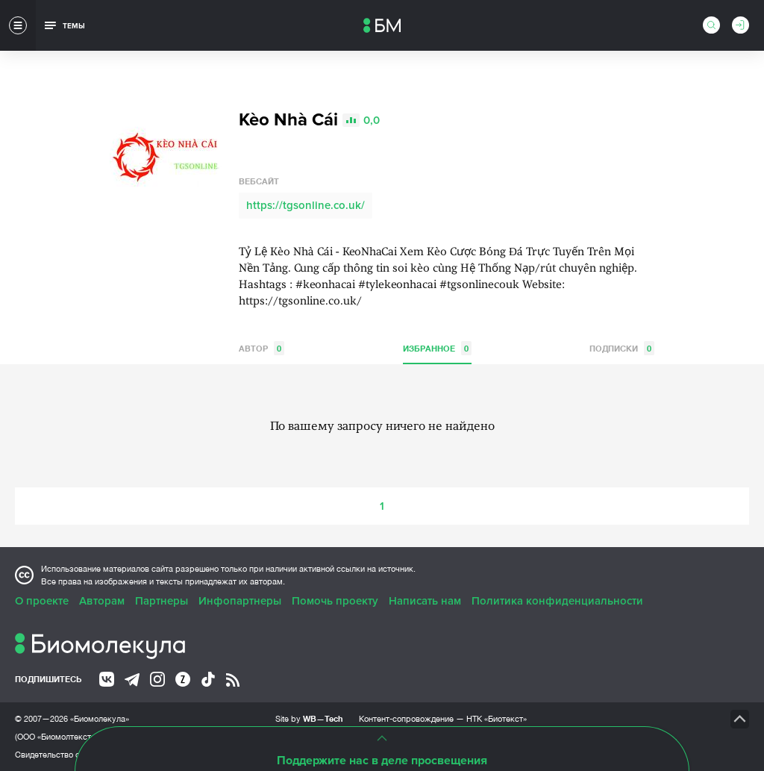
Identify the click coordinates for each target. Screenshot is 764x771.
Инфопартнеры (239, 601)
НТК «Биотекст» (496, 718)
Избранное (437, 348)
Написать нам (425, 601)
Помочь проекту (335, 601)
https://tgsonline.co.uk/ (305, 205)
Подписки (621, 348)
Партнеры (161, 601)
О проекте (42, 601)
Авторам (102, 601)
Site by (309, 718)
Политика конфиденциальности (557, 601)
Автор (261, 348)
